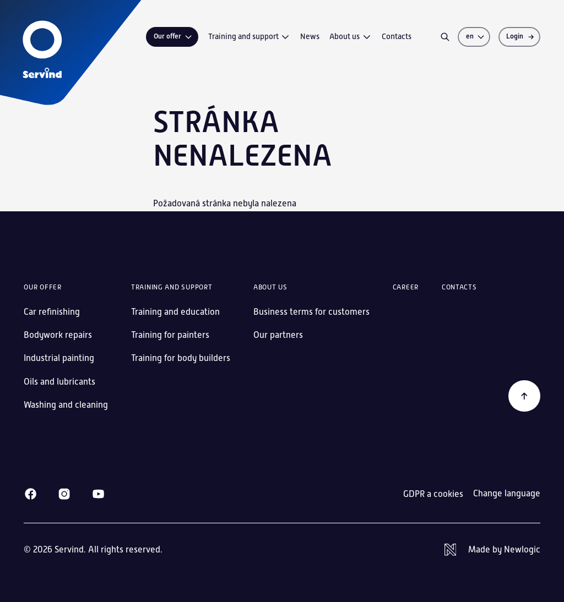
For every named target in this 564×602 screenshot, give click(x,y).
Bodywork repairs (58, 335)
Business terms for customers (311, 312)
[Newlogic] (492, 549)
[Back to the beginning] (524, 396)
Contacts (396, 36)
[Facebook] (30, 494)
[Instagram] (64, 494)
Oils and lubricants (59, 381)
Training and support (249, 37)
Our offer (173, 36)
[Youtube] (98, 494)
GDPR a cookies (433, 494)
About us (350, 37)
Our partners (278, 335)
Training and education (175, 312)
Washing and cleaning (66, 404)
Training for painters (170, 335)
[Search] (445, 37)
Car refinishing (52, 312)
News (309, 36)
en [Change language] (476, 36)
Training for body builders (180, 358)
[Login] (519, 37)
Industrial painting (59, 358)
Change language (506, 494)
